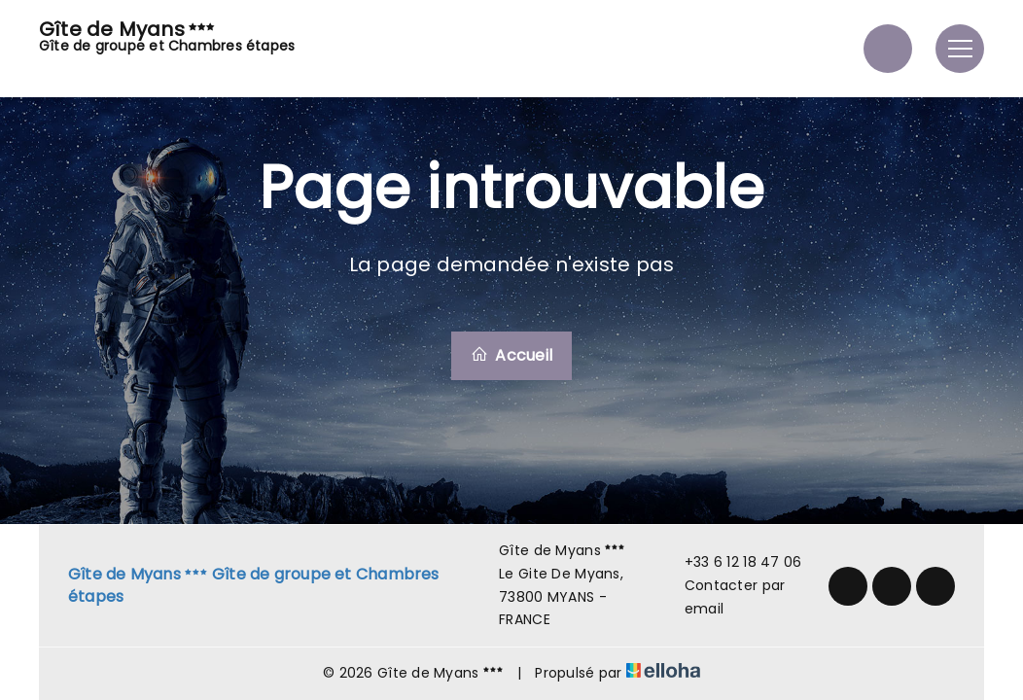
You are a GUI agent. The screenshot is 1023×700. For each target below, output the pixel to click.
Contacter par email (724, 597)
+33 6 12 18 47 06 (732, 562)
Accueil (511, 355)
